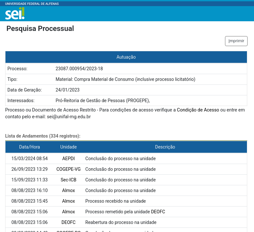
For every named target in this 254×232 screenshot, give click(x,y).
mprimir (236, 40)
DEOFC (158, 211)
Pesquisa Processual (40, 28)
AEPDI (68, 158)
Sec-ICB (69, 179)
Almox (68, 190)
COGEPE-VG (68, 169)
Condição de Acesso (198, 110)
